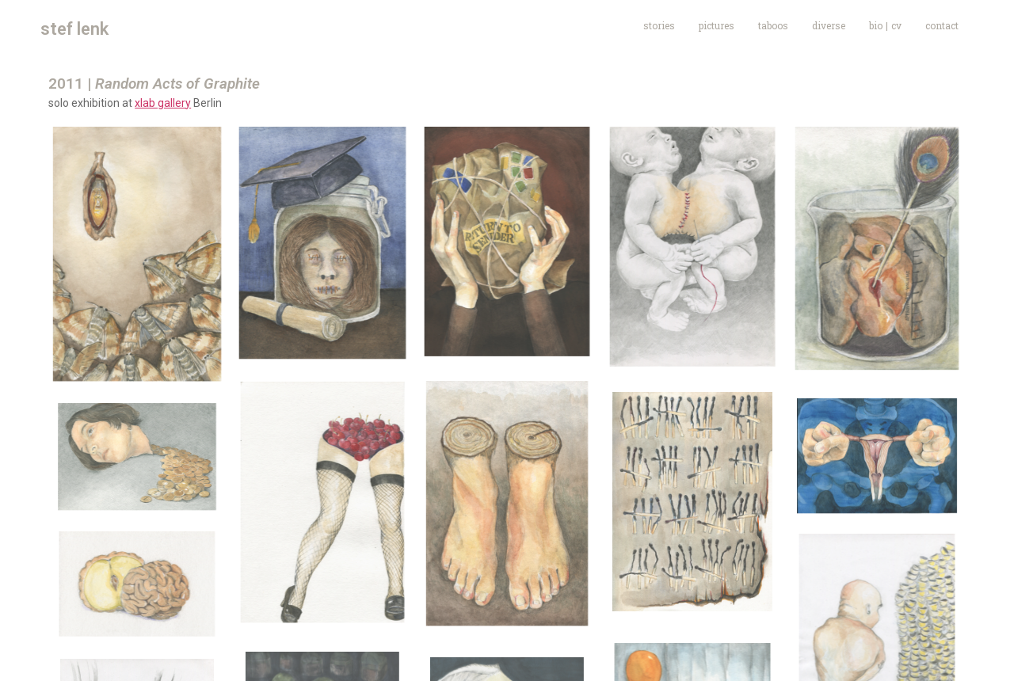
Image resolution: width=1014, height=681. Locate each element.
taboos (773, 25)
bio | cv (885, 25)
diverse (828, 25)
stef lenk (74, 29)
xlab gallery (163, 103)
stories (659, 25)
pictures (716, 25)
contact (942, 25)
